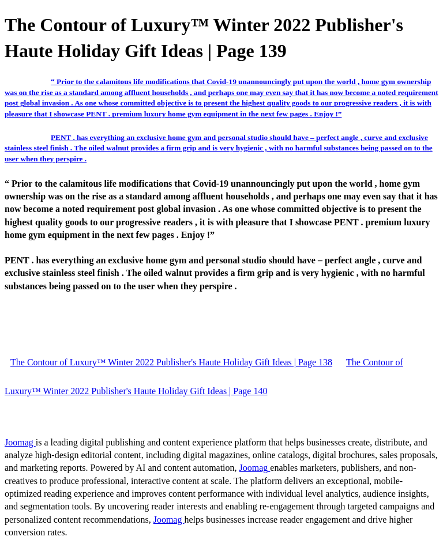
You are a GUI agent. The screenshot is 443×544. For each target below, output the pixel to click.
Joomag (20, 442)
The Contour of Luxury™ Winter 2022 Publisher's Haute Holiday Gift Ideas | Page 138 (171, 362)
